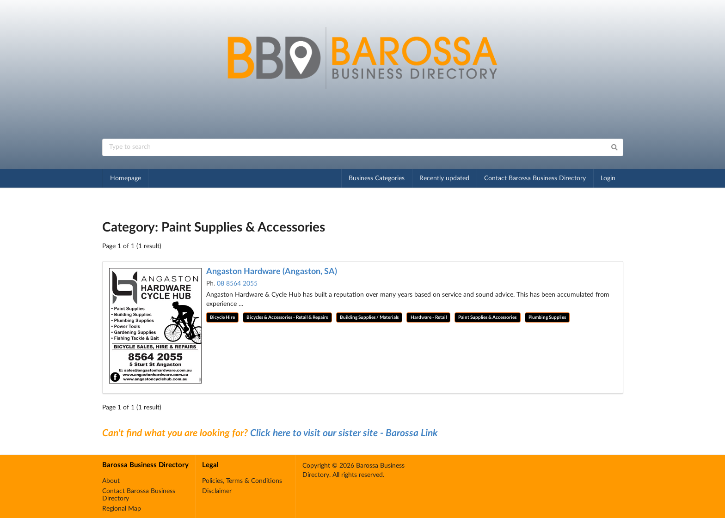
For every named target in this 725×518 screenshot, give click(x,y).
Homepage (125, 178)
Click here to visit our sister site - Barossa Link (344, 433)
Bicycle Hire (222, 317)
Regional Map (121, 509)
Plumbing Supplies (547, 317)
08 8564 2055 (237, 283)
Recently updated (444, 178)
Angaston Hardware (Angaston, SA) (271, 272)
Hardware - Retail (429, 317)
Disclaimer (217, 491)
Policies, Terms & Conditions (242, 481)
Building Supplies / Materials (369, 317)
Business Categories (377, 178)
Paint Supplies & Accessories (487, 317)
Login (608, 178)
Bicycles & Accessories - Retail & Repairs (287, 317)
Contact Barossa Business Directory (535, 178)
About (111, 481)
